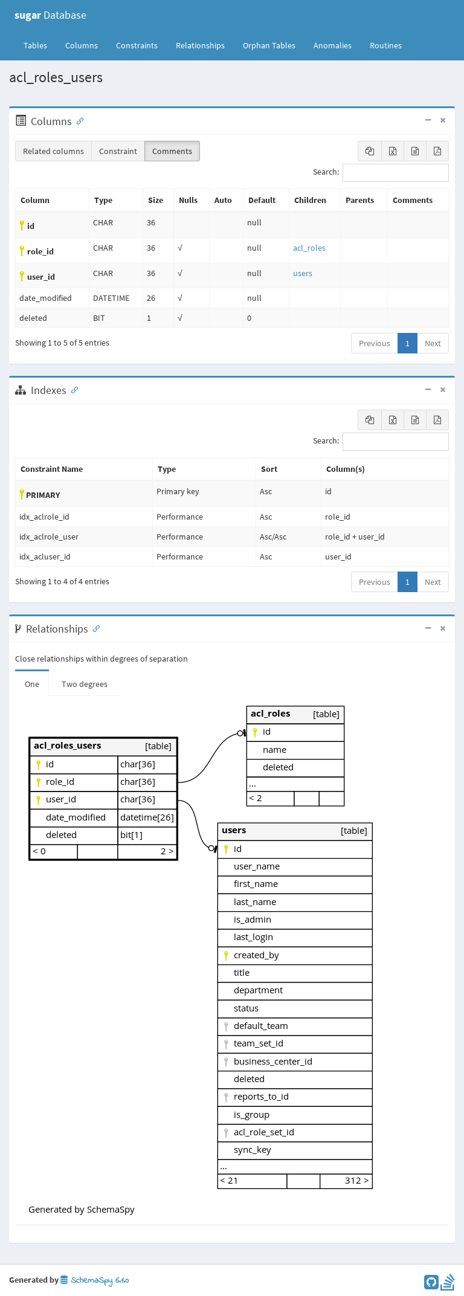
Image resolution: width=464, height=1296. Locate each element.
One (32, 684)
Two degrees (85, 684)
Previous (374, 343)
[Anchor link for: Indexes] (71, 389)
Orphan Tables (269, 45)
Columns (81, 45)
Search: (381, 173)
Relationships (200, 45)
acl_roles (309, 247)
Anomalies (333, 45)
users (302, 273)
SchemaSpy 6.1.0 (94, 1280)
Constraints (137, 45)
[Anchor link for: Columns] (77, 120)
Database (50, 15)
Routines (386, 45)
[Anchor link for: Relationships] (93, 627)
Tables (40, 45)
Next (433, 343)
